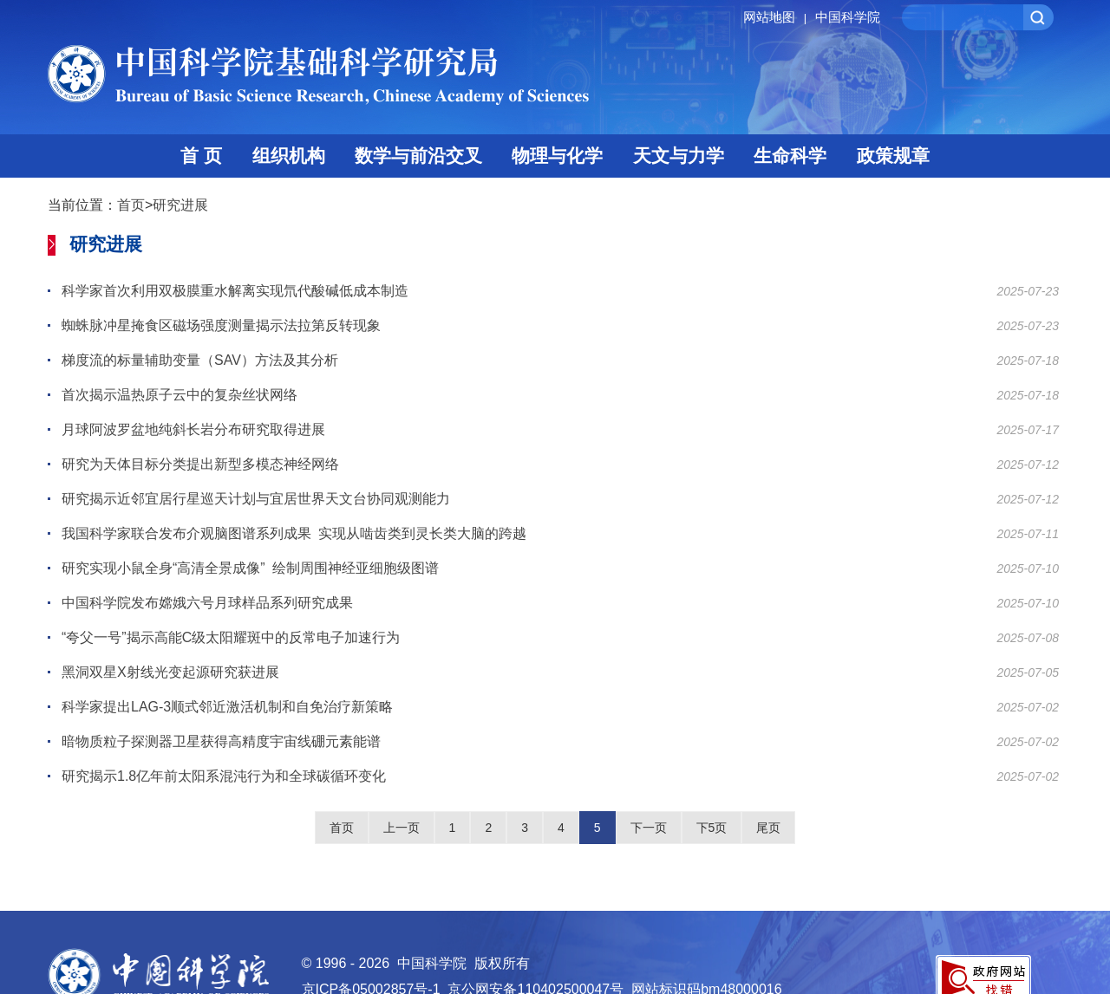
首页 (131, 205)
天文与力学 (678, 156)
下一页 (648, 828)
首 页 (201, 156)
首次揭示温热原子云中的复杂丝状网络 (179, 394)
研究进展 (180, 205)
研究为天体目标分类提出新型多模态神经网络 (200, 464)
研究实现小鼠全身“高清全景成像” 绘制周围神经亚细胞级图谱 (250, 568)
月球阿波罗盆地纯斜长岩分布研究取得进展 (193, 429)
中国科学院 (847, 17)
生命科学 (790, 156)
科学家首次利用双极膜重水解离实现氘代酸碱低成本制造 (235, 290)
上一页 (401, 828)
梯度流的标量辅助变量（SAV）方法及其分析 (200, 360)
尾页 (768, 828)
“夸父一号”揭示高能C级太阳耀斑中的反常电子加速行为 (231, 637)
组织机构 (288, 156)
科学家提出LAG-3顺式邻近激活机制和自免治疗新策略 (227, 706)
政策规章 (893, 156)
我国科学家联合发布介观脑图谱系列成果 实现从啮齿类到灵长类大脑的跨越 (294, 533)
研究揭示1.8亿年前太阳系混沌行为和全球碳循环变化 (224, 776)
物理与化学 (557, 156)
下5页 (712, 828)
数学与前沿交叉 (418, 156)
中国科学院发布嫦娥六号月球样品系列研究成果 (207, 602)
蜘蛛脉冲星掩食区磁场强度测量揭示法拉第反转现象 (221, 325)
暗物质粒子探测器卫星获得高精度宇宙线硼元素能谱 (221, 741)
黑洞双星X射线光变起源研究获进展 (170, 672)
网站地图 (777, 17)
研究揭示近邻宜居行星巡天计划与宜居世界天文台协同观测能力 (256, 498)
